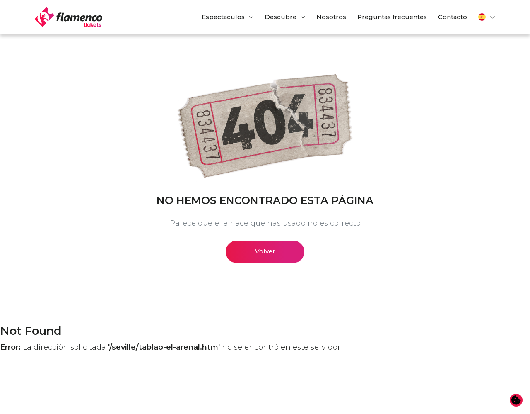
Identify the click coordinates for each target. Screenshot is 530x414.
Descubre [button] (280, 17)
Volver (265, 251)
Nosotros (331, 17)
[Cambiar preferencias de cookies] (516, 400)
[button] (487, 17)
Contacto (452, 17)
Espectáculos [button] (223, 17)
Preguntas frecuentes (392, 17)
